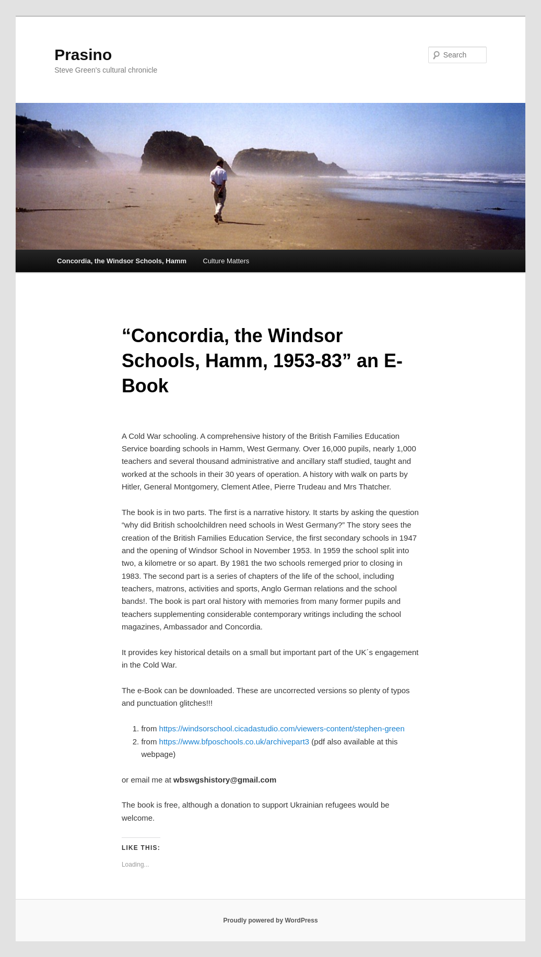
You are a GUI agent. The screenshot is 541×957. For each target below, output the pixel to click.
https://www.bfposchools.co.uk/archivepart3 (234, 741)
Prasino (83, 54)
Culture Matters (226, 261)
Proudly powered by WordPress (270, 920)
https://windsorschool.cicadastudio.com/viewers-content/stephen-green (282, 728)
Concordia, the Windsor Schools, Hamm (121, 261)
